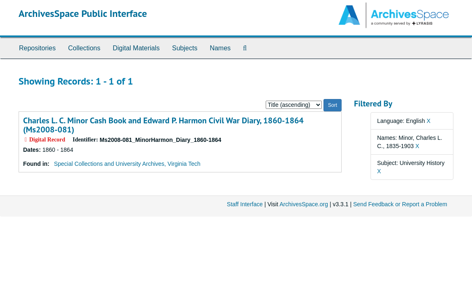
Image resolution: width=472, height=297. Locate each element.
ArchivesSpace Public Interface (83, 13)
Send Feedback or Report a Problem (400, 204)
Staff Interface (245, 204)
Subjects (184, 48)
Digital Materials (136, 48)
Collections (84, 48)
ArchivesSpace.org (303, 204)
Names (220, 48)
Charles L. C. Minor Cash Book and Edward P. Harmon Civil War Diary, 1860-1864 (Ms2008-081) (163, 125)
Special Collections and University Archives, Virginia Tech (127, 163)
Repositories (37, 48)
